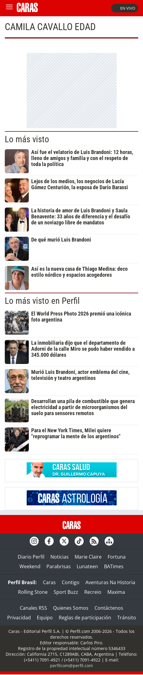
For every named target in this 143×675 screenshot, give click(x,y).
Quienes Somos (70, 608)
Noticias (59, 556)
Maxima (116, 592)
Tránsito (126, 617)
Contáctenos (108, 608)
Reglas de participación (85, 617)
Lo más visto (27, 139)
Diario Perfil (31, 556)
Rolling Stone (33, 592)
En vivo (124, 8)
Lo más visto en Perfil (42, 301)
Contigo (70, 582)
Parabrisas (58, 566)
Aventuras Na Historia (110, 582)
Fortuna (117, 556)
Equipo (45, 617)
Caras (49, 582)
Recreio (92, 592)
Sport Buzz (66, 592)
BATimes (114, 566)
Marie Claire (88, 556)
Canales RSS (33, 608)
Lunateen (87, 566)
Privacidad (19, 617)
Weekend (29, 566)
